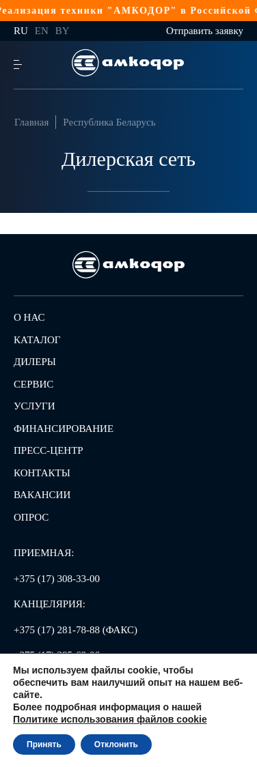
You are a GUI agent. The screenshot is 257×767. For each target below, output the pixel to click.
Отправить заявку (204, 30)
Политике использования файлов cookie (110, 719)
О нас (29, 317)
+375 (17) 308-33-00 (57, 578)
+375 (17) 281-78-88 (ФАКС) (75, 629)
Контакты (42, 472)
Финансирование (63, 428)
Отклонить (116, 744)
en (42, 30)
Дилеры (35, 361)
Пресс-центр (48, 450)
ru (21, 30)
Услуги (34, 406)
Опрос (31, 517)
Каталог (37, 339)
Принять (44, 744)
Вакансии (42, 494)
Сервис (33, 384)
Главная (31, 122)
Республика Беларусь (109, 122)
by (62, 30)
